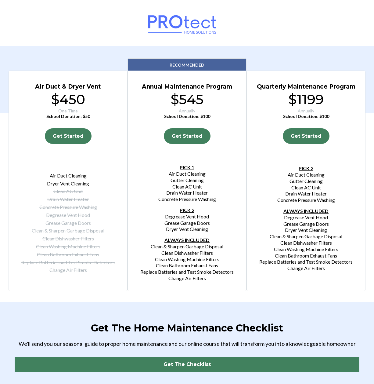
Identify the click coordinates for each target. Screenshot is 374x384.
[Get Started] (68, 136)
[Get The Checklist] (187, 364)
